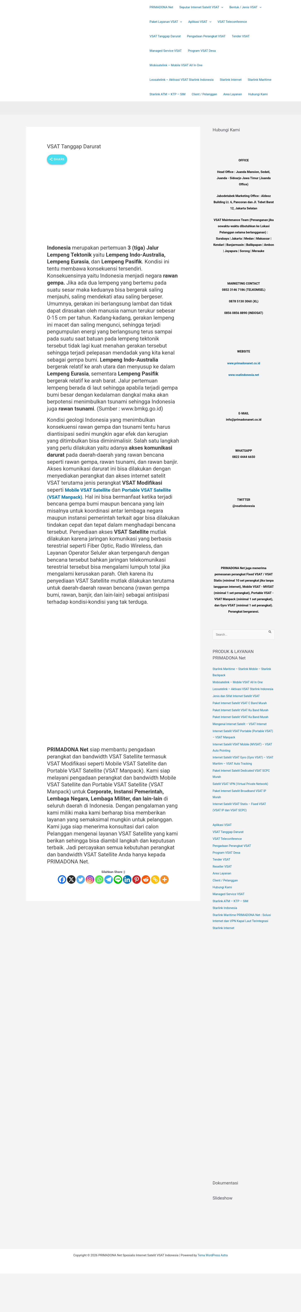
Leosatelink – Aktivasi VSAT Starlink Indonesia (182, 80)
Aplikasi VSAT (222, 832)
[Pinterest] (136, 879)
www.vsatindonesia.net (244, 375)
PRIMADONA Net (161, 7)
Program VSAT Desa (202, 51)
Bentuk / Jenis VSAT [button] (245, 7)
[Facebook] (62, 879)
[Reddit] (146, 879)
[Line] (118, 879)
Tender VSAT (241, 36)
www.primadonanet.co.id (243, 363)
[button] (221, 7)
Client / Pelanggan (204, 94)
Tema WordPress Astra (212, 1263)
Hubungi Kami (258, 94)
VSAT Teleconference (232, 22)
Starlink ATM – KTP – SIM (167, 94)
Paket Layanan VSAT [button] (166, 21)
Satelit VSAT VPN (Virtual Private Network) (242, 790)
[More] (164, 879)
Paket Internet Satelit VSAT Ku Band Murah (242, 716)
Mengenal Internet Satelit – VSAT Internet (241, 731)
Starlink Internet (231, 80)
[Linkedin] (127, 879)
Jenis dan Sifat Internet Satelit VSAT (237, 703)
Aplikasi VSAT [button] (199, 21)
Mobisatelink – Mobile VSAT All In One (176, 65)
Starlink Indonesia (225, 915)
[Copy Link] (155, 879)
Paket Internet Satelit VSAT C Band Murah (241, 709)
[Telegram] (108, 879)
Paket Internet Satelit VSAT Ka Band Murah (242, 723)
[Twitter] (80, 879)
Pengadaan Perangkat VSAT (206, 36)
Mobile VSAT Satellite (91, 490)
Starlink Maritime (259, 80)
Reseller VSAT (222, 873)
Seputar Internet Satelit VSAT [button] (201, 7)
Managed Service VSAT (166, 51)
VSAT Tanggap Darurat (165, 36)
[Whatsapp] (99, 879)
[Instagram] (90, 879)
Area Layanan (232, 94)
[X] (71, 879)
